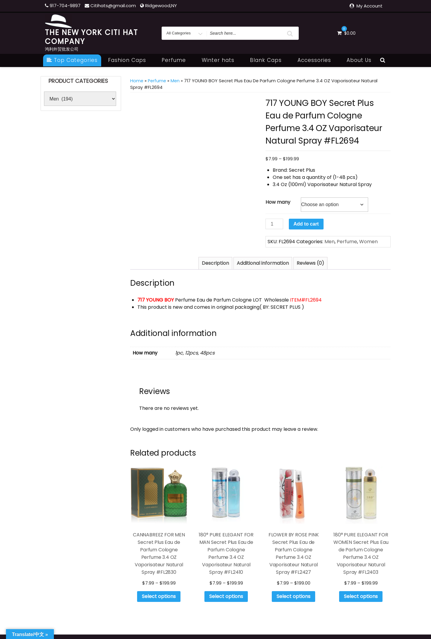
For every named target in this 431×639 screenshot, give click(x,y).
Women (368, 241)
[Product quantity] (274, 224)
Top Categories (72, 60)
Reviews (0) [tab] (310, 263)
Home (136, 81)
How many (277, 202)
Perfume (177, 60)
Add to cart (306, 223)
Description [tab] (215, 263)
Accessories (318, 60)
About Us (359, 60)
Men (175, 81)
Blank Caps (269, 60)
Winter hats (221, 60)
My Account (369, 6)
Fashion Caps (130, 60)
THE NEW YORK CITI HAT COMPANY (91, 37)
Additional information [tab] (263, 263)
